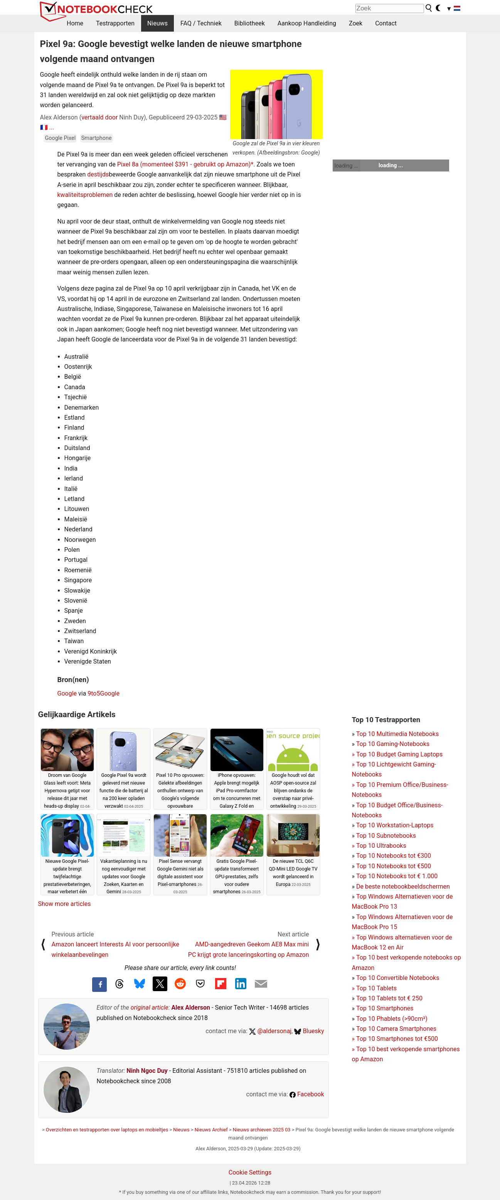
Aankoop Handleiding (307, 23)
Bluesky (309, 1031)
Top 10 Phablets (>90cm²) (392, 1018)
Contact (386, 23)
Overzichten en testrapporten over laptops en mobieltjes (107, 1130)
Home (75, 23)
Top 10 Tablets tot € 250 (389, 998)
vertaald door (99, 117)
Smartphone (96, 138)
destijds (98, 174)
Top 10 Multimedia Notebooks (397, 734)
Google (67, 693)
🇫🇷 (44, 127)
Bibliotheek (249, 23)
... (51, 127)
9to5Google (104, 693)
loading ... (346, 166)
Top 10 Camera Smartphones (396, 1028)
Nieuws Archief (211, 1130)
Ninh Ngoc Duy (147, 1070)
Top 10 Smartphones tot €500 (395, 1038)
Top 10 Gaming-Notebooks (392, 744)
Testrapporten (115, 23)
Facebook (307, 1094)
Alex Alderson (191, 1007)
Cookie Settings (250, 1172)
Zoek (355, 23)
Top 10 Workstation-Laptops (395, 825)
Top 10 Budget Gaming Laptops (397, 754)
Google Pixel (60, 138)
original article (149, 1007)
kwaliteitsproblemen (85, 194)
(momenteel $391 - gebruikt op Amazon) (195, 164)
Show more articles (64, 904)
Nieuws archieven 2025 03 (262, 1130)
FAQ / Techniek (201, 23)
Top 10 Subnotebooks (386, 835)
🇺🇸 (223, 117)
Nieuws (157, 23)
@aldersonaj (270, 1031)
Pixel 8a (128, 164)
